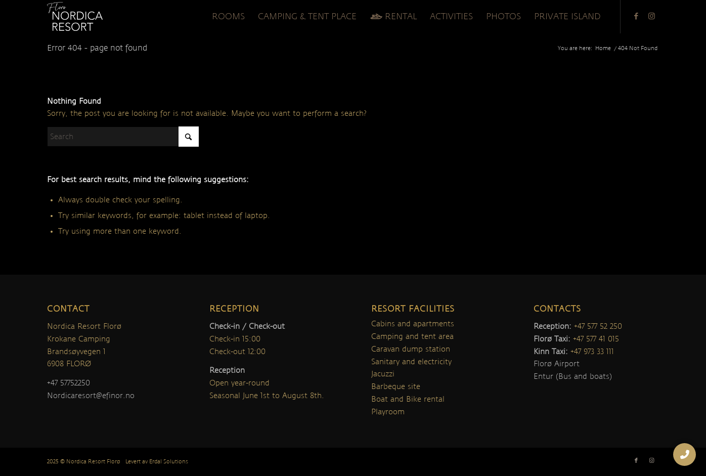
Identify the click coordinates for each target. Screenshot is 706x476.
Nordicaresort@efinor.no (91, 396)
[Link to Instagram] (651, 16)
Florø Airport (557, 364)
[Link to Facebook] (636, 16)
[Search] (123, 136)
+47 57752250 (68, 383)
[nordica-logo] (75, 16)
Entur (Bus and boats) (573, 376)
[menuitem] (228, 16)
